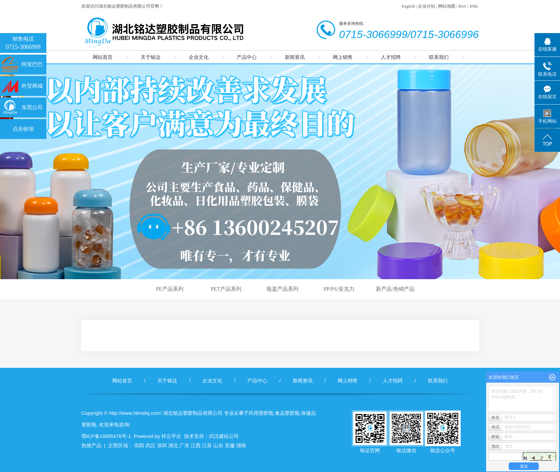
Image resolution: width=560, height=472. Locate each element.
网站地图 (446, 6)
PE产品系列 (169, 289)
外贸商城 (32, 86)
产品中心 (247, 57)
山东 (218, 445)
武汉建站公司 (224, 436)
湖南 (241, 445)
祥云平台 (171, 436)
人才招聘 (391, 57)
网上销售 (343, 57)
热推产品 (91, 445)
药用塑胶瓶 (261, 413)
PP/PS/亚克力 (339, 289)
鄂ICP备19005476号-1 (106, 436)
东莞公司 (32, 107)
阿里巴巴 (32, 64)
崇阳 (139, 445)
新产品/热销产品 (395, 289)
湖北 (173, 445)
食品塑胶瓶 (287, 413)
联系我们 (439, 57)
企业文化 (199, 57)
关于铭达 (151, 57)
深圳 (162, 445)
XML (474, 6)
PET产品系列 (226, 289)
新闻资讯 (295, 57)
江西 (196, 445)
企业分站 (426, 6)
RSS (462, 6)
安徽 (230, 445)
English (408, 6)
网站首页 (103, 57)
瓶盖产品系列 (282, 289)
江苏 (207, 445)
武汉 (150, 445)
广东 (184, 445)
